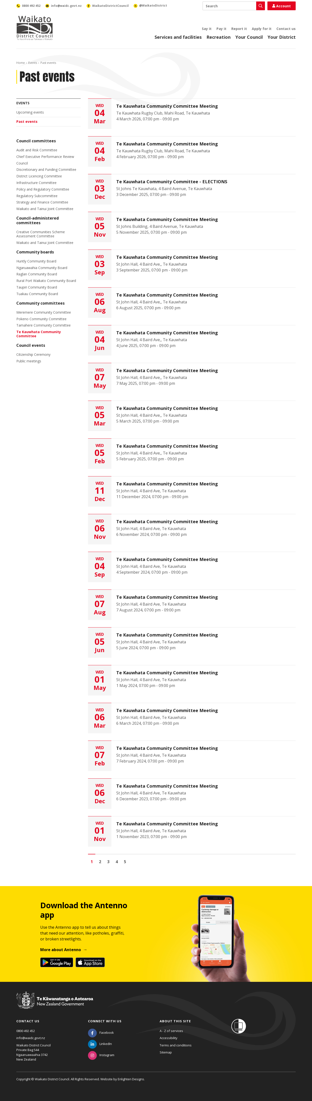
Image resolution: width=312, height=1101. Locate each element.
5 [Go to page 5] (125, 861)
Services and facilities (178, 37)
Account (281, 6)
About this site (175, 1021)
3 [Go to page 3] (108, 861)
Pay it (221, 28)
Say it (207, 28)
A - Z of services (171, 1031)
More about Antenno (60, 949)
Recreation (218, 37)
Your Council (249, 37)
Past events (27, 121)
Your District (282, 37)
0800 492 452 (25, 1031)
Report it (239, 28)
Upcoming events (30, 112)
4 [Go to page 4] (117, 861)
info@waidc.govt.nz (30, 1038)
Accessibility (168, 1038)
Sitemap (166, 1052)
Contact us (286, 28)
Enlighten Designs (131, 1079)
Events (32, 63)
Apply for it (262, 28)
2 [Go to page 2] (100, 861)
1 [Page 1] (92, 861)
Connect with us (105, 1021)
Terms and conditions (176, 1045)
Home (20, 63)
